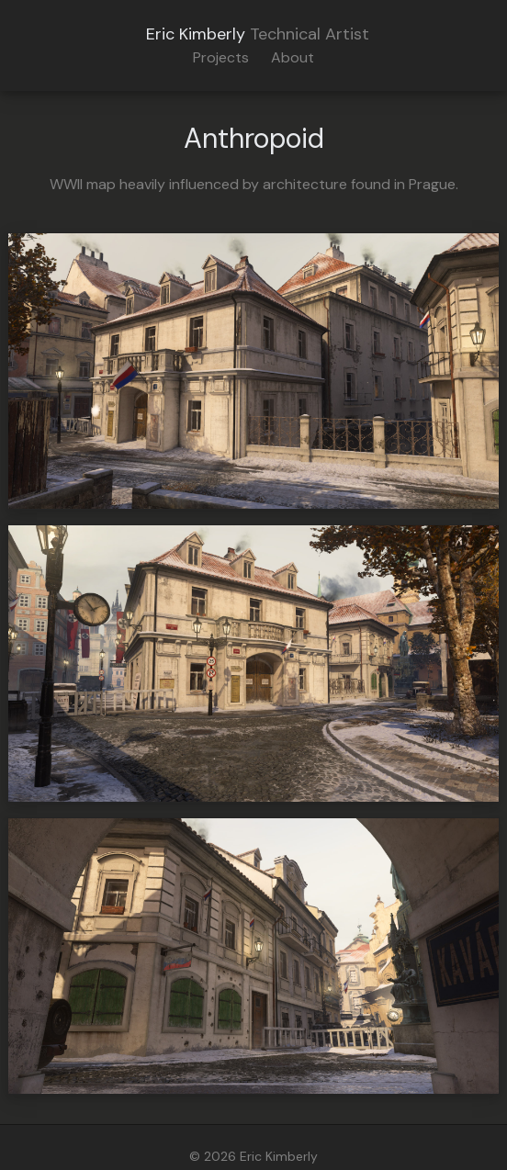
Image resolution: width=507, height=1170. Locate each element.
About (292, 57)
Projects (221, 57)
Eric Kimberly (195, 34)
